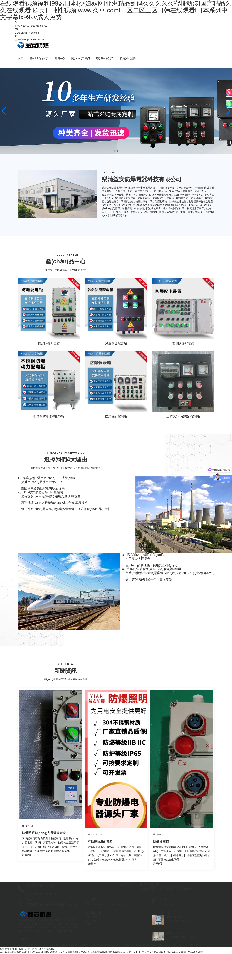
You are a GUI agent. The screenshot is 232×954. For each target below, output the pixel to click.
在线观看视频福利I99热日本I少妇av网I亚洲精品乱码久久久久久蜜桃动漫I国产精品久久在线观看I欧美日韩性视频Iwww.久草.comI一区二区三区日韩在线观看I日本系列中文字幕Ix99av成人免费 (101, 952)
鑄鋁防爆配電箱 (49, 343)
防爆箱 (88, 924)
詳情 (24, 939)
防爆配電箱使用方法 (179, 920)
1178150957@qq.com (27, 32)
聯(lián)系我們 (104, 58)
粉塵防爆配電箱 (116, 343)
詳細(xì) (26, 854)
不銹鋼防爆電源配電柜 (48, 416)
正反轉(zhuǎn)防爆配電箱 (182, 936)
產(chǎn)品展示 (39, 58)
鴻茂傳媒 (193, 945)
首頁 (20, 58)
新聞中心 (60, 58)
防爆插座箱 (161, 841)
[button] (4, 111)
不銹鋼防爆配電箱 (100, 841)
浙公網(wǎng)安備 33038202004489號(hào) (145, 945)
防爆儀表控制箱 (116, 416)
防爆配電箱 (91, 917)
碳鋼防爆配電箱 (183, 343)
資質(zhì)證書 (128, 58)
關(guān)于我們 (80, 58)
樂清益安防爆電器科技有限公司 (54, 945)
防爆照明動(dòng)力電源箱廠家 (44, 833)
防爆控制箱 (91, 920)
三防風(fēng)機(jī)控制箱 (183, 416)
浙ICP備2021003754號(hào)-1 (105, 945)
